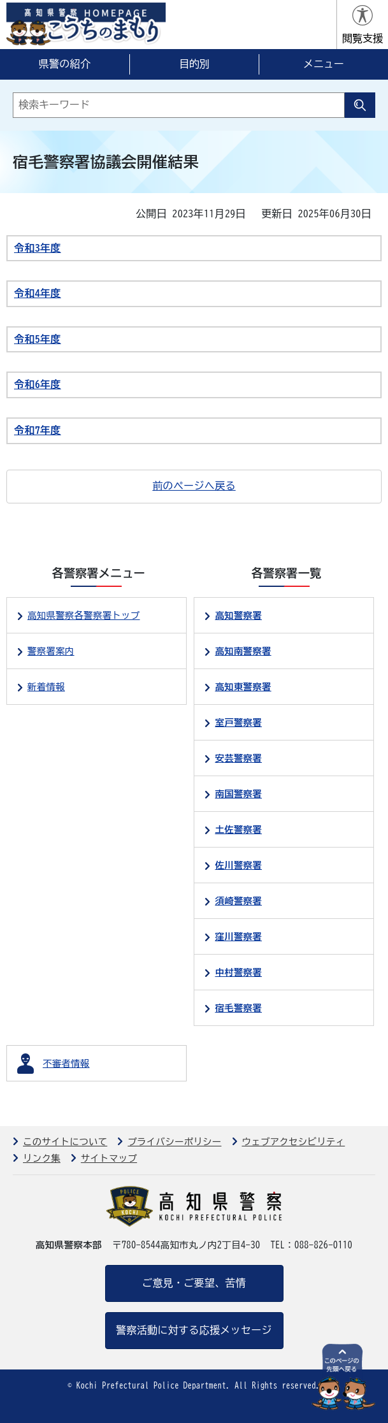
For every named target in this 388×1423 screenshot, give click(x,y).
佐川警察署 (238, 865)
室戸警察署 (238, 722)
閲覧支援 (362, 38)
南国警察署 (238, 793)
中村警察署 (238, 972)
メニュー (323, 64)
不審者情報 (66, 1063)
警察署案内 (51, 651)
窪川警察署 (238, 936)
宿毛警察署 (238, 1008)
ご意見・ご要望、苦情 (194, 1283)
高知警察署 (238, 615)
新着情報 (46, 686)
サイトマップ (109, 1158)
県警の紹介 (65, 64)
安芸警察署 (238, 758)
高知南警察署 (243, 651)
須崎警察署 (238, 901)
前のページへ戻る (194, 485)
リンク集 (42, 1158)
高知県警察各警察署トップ (83, 615)
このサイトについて (65, 1141)
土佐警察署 (238, 829)
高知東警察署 (243, 686)
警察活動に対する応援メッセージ (194, 1330)
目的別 (194, 64)
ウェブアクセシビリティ (293, 1141)
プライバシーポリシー (174, 1141)
